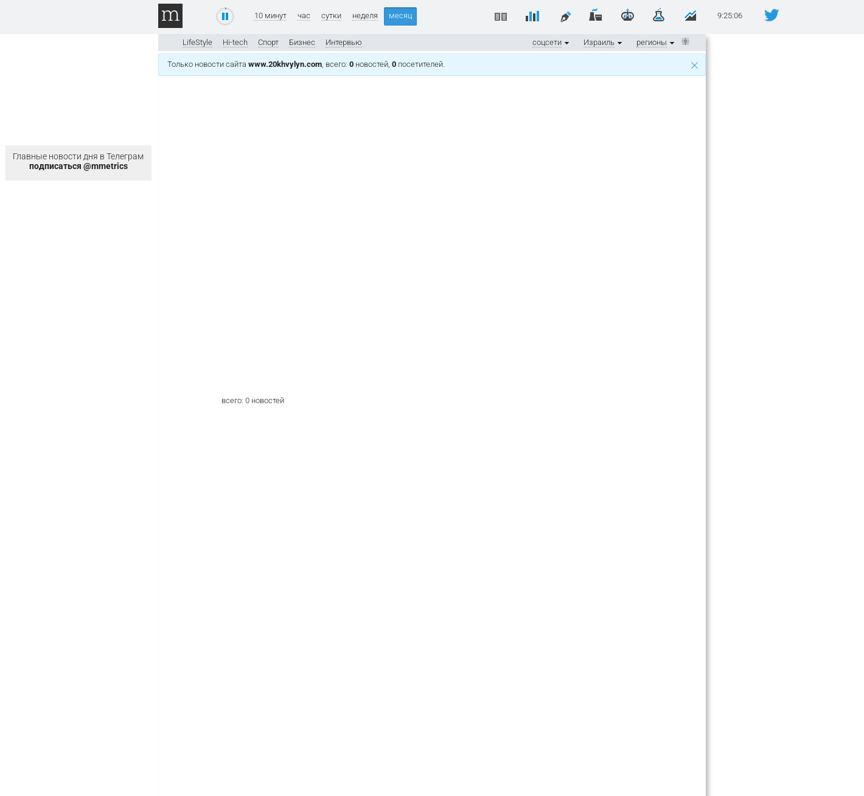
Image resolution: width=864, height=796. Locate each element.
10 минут (270, 16)
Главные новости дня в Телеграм (78, 161)
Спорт (268, 42)
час (304, 16)
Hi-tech (235, 42)
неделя (365, 16)
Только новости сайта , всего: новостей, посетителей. (432, 64)
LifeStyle (197, 42)
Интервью (344, 42)
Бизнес (302, 42)
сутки (331, 16)
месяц (400, 15)
